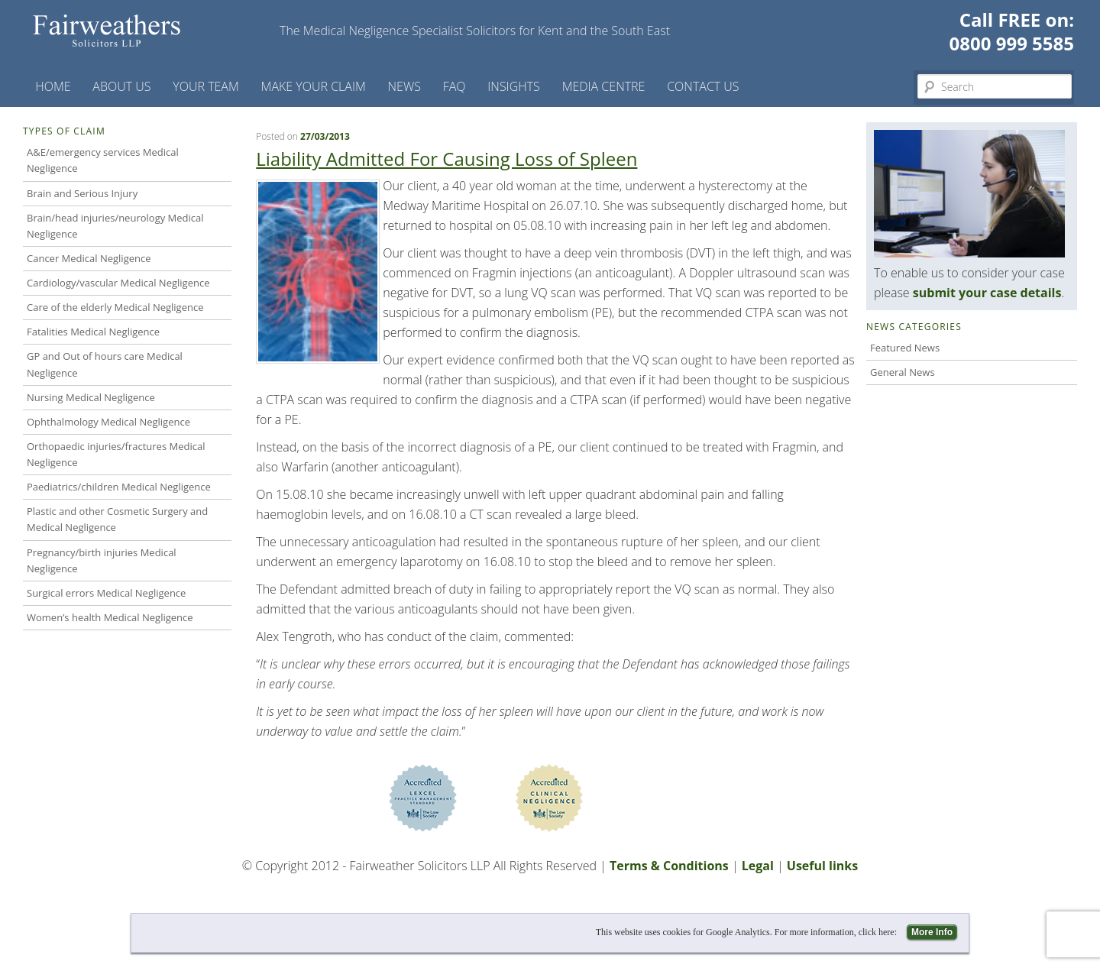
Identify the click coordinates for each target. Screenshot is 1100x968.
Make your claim (313, 86)
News (404, 86)
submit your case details (987, 292)
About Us (121, 86)
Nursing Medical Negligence (91, 397)
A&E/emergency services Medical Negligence (103, 160)
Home (52, 86)
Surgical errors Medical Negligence (106, 593)
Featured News (905, 348)
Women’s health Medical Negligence (110, 617)
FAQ (454, 86)
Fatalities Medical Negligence (93, 331)
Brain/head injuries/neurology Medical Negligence (115, 226)
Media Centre (603, 86)
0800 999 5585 (1012, 43)
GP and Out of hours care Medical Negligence (105, 364)
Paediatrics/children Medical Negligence (119, 487)
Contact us (703, 86)
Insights (513, 86)
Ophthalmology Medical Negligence (108, 422)
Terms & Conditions (669, 865)
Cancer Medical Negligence (89, 258)
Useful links (822, 865)
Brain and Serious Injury (82, 193)
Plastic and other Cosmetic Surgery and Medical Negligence (117, 519)
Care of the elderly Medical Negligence (115, 307)
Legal (758, 865)
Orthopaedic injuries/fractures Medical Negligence (116, 454)
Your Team (206, 86)
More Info (932, 932)
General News (902, 372)
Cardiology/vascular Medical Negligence (118, 283)
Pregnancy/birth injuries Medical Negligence (101, 560)
